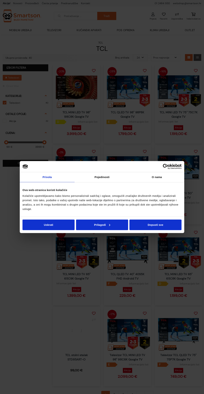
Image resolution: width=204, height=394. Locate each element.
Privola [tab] (47, 177)
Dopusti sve (155, 224)
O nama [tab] (157, 177)
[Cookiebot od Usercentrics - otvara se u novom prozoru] (166, 166)
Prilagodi (102, 224)
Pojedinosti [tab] (102, 177)
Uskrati (48, 224)
